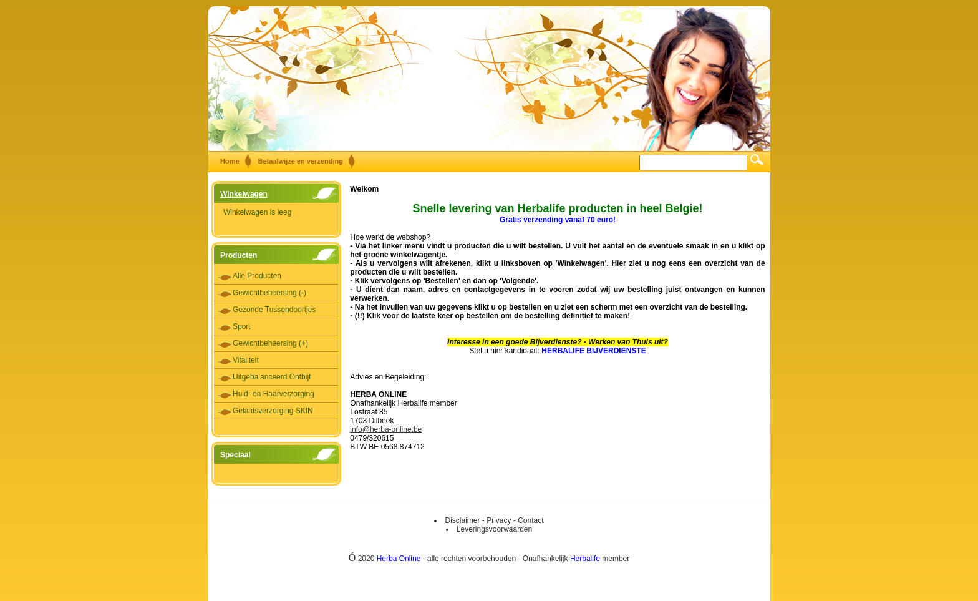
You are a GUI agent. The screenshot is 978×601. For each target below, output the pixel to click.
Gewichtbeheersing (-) (269, 292)
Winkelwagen (244, 194)
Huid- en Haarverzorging (273, 393)
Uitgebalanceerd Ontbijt (272, 377)
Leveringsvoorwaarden (494, 529)
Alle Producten (257, 275)
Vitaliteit (246, 360)
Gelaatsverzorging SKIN (273, 410)
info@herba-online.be (386, 429)
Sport (242, 326)
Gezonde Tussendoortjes (274, 309)
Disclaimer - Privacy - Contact (494, 520)
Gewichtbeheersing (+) (270, 343)
